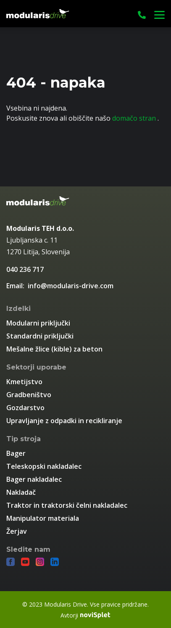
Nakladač (21, 492)
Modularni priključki (38, 323)
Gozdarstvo (25, 407)
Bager (16, 453)
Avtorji (85, 615)
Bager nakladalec (34, 479)
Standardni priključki (40, 336)
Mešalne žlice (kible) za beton (54, 349)
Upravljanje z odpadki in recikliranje (64, 420)
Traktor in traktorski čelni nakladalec (66, 505)
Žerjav (16, 531)
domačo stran (135, 118)
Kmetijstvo (24, 381)
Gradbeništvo (28, 394)
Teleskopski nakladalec (44, 466)
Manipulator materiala (42, 518)
